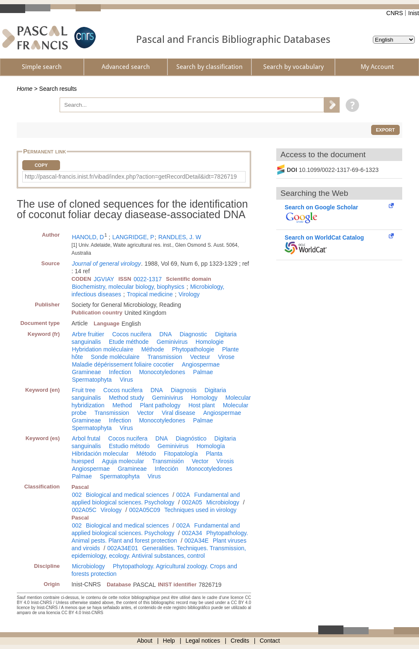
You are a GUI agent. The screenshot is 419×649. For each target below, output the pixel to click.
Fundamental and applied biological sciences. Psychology (155, 498)
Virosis (225, 461)
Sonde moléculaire (115, 357)
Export (385, 129)
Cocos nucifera (131, 334)
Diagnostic (193, 334)
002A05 (192, 502)
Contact (270, 640)
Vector (145, 412)
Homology (204, 397)
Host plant (202, 405)
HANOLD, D (88, 237)
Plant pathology (160, 405)
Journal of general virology (106, 263)
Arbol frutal (86, 438)
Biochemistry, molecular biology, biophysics (128, 286)
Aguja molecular (123, 461)
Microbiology (222, 502)
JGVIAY (104, 279)
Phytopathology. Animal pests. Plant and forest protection (159, 537)
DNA (165, 334)
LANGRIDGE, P (134, 237)
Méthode (152, 349)
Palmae (203, 372)
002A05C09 (144, 510)
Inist (413, 13)
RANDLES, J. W (179, 237)
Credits (239, 640)
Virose (226, 357)
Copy (40, 165)
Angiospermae (201, 364)
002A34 (192, 533)
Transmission (164, 357)
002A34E (196, 540)
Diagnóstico (191, 438)
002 (76, 494)
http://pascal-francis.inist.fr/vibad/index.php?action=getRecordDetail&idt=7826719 (131, 176)
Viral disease (178, 412)
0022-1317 (148, 279)
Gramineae (86, 372)
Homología (210, 446)
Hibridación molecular (100, 453)
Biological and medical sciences (127, 494)
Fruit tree (83, 390)
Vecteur (200, 357)
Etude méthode (129, 341)
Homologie (210, 341)
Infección (166, 468)
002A (183, 494)
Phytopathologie (193, 349)
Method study (126, 397)
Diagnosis (183, 390)
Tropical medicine (150, 294)
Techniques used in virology (200, 510)
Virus (126, 379)
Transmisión (168, 461)
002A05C (84, 510)
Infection (120, 372)
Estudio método (129, 446)
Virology (188, 294)
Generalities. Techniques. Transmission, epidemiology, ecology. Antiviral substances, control (158, 552)
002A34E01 (122, 548)
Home (24, 88)
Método (146, 453)
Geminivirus (172, 341)
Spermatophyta (92, 379)
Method (122, 405)
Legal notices (203, 640)
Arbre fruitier (88, 334)
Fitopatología (181, 453)
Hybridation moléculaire (102, 349)
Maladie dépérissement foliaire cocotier (123, 364)
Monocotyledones (162, 372)
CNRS (394, 13)
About (144, 640)
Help (169, 640)
